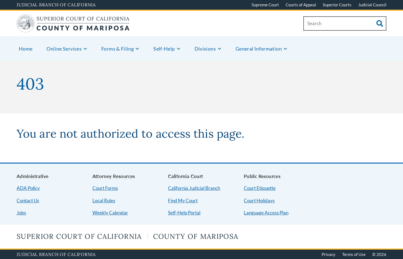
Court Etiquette (260, 188)
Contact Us (28, 200)
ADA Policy (28, 188)
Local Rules (103, 200)
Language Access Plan (266, 213)
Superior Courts (337, 4)
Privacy (328, 254)
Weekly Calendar (110, 213)
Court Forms (105, 188)
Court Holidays (259, 200)
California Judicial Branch (194, 188)
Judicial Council (372, 4)
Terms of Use (354, 254)
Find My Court (183, 200)
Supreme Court (265, 4)
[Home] (73, 28)
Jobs (21, 213)
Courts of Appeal (301, 4)
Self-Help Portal (184, 213)
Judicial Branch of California (56, 4)
